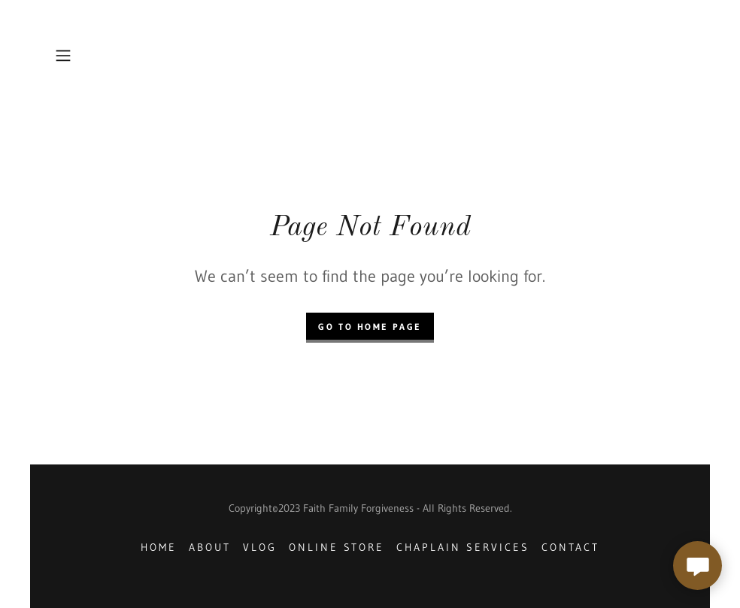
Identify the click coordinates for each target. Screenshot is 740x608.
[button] (96, 56)
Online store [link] (337, 547)
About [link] (210, 547)
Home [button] (159, 547)
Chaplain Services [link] (462, 547)
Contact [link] (570, 547)
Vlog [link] (260, 547)
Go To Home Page (370, 326)
